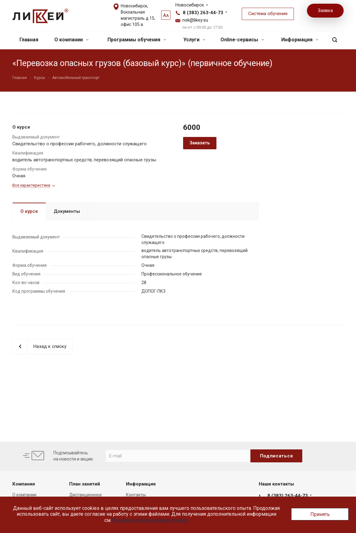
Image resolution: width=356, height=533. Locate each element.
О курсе (29, 211)
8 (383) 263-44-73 (203, 12)
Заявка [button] (325, 10)
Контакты (136, 494)
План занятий (84, 484)
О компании (71, 40)
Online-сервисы (242, 40)
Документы (67, 211)
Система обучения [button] (267, 13)
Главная (28, 40)
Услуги (194, 40)
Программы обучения (136, 40)
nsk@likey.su (195, 20)
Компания (23, 484)
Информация (299, 40)
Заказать (200, 143)
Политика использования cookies (150, 520)
